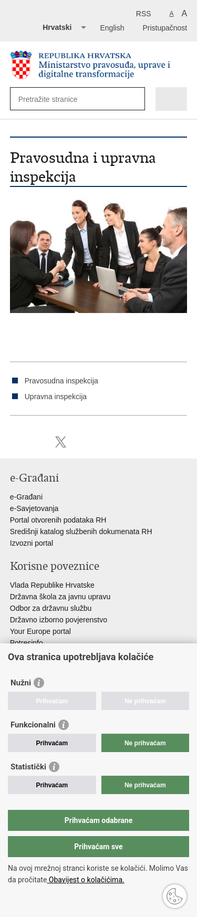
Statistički (28, 767)
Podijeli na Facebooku (38, 441)
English (112, 28)
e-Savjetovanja (34, 508)
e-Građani (26, 497)
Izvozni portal (31, 543)
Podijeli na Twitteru (60, 441)
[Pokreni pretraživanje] (134, 99)
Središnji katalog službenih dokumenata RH (81, 531)
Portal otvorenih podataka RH (58, 520)
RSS (143, 13)
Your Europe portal (40, 631)
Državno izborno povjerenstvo (58, 620)
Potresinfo (26, 643)
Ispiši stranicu (15, 441)
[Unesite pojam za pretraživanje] (56, 99)
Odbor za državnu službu (51, 608)
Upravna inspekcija (56, 396)
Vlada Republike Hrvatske (52, 585)
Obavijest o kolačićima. (85, 880)
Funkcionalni (33, 725)
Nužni (21, 682)
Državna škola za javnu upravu (60, 596)
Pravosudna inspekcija (61, 381)
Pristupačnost (164, 28)
